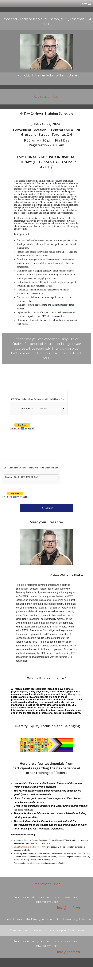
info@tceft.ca (68, 908)
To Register (46, 508)
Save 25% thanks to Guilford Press (27, 847)
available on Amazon (36, 863)
